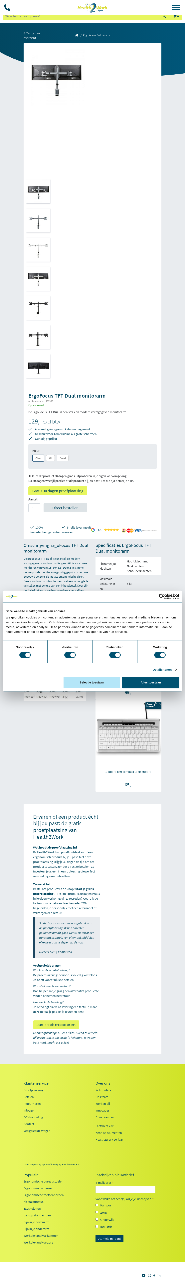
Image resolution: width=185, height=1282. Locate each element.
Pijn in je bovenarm (36, 1222)
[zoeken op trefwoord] (81, 16)
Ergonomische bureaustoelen (43, 1181)
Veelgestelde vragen (37, 1131)
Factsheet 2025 (105, 1126)
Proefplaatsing (33, 1090)
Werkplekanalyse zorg (38, 1242)
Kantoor (105, 1205)
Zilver (38, 458)
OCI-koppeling (33, 1117)
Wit (50, 458)
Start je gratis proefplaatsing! (56, 1025)
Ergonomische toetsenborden (44, 1195)
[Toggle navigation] (176, 8)
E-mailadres (104, 1183)
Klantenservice (36, 1083)
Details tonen (162, 669)
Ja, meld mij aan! (109, 1239)
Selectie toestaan (92, 682)
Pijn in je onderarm (36, 1229)
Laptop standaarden (37, 1215)
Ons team (101, 1097)
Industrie (106, 1227)
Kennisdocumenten (108, 1133)
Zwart (63, 458)
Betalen (29, 1097)
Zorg (103, 1212)
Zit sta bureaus (34, 1202)
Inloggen (29, 1110)
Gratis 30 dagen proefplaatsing (57, 490)
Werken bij (102, 1104)
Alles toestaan (151, 682)
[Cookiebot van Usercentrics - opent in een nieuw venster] (161, 597)
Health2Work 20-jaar (109, 1139)
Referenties (103, 1090)
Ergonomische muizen (39, 1188)
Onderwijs (107, 1220)
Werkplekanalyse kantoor (41, 1236)
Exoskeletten (32, 1208)
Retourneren (32, 1104)
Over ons (102, 1083)
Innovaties (102, 1110)
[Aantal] (34, 507)
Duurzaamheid (105, 1117)
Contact (29, 1124)
